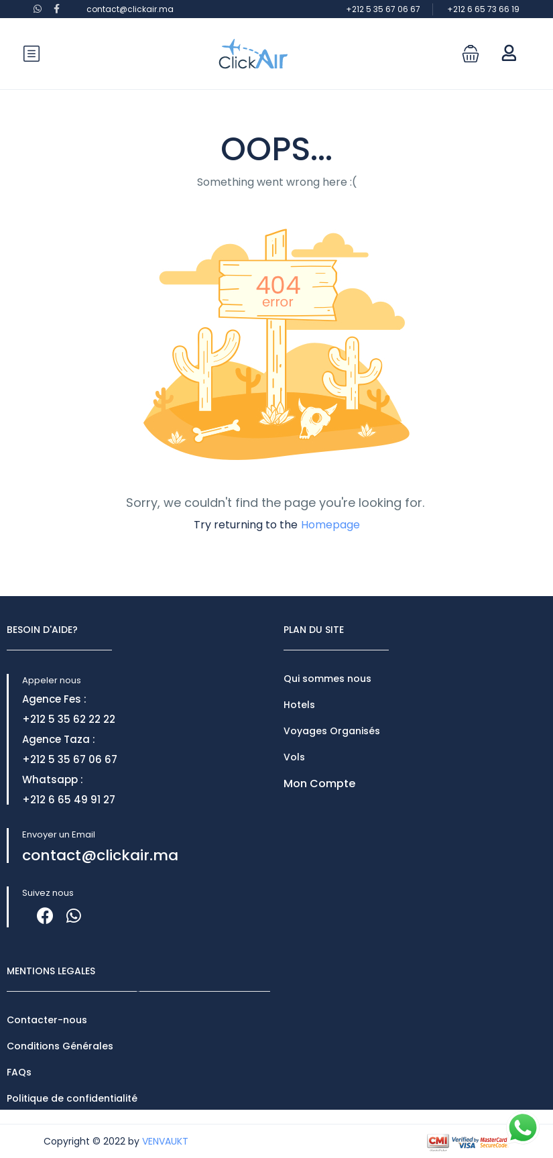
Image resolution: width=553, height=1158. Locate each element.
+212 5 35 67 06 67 (383, 9)
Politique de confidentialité (72, 1098)
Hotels (299, 704)
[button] (470, 53)
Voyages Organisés (332, 731)
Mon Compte (319, 783)
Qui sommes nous (327, 678)
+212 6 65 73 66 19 (483, 9)
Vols (294, 757)
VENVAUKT (165, 1141)
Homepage (330, 524)
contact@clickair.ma (130, 9)
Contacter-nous (47, 1020)
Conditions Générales (60, 1046)
